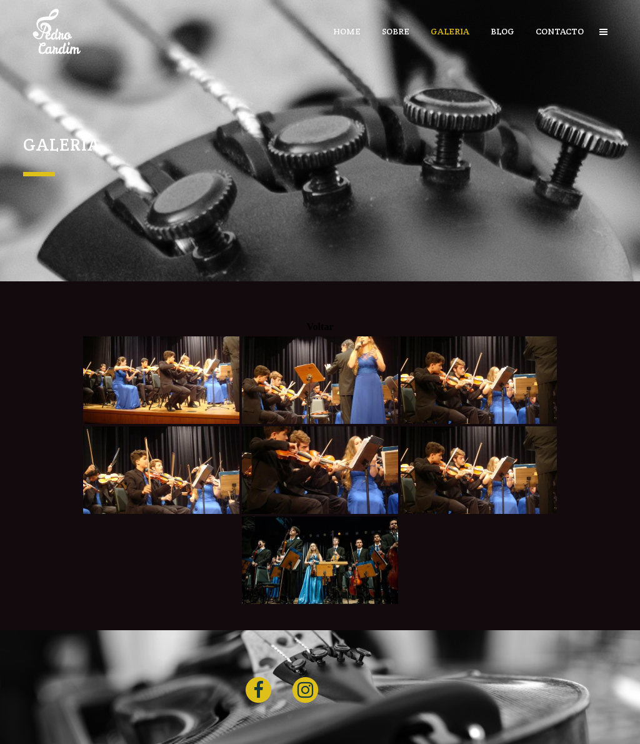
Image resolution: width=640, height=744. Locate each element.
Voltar (320, 326)
